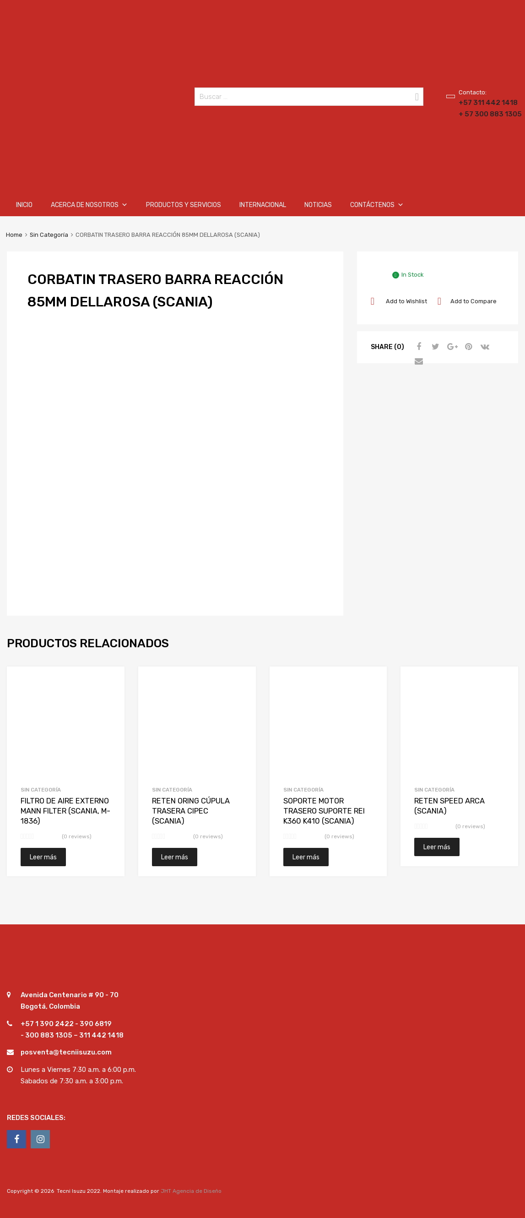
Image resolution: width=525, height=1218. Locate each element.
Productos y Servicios (183, 205)
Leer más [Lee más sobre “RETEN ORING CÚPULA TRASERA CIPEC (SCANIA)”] (174, 857)
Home (14, 234)
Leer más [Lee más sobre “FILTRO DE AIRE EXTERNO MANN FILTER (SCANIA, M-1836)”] (43, 857)
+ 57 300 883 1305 (481, 114)
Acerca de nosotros (89, 205)
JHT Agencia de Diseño (191, 1191)
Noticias (318, 205)
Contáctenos (377, 205)
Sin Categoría (49, 234)
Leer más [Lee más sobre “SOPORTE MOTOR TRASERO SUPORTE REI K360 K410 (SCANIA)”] (305, 857)
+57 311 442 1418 (481, 102)
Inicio (24, 205)
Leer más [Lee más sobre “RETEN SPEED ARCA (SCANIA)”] (436, 847)
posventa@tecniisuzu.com (66, 1052)
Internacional (262, 205)
